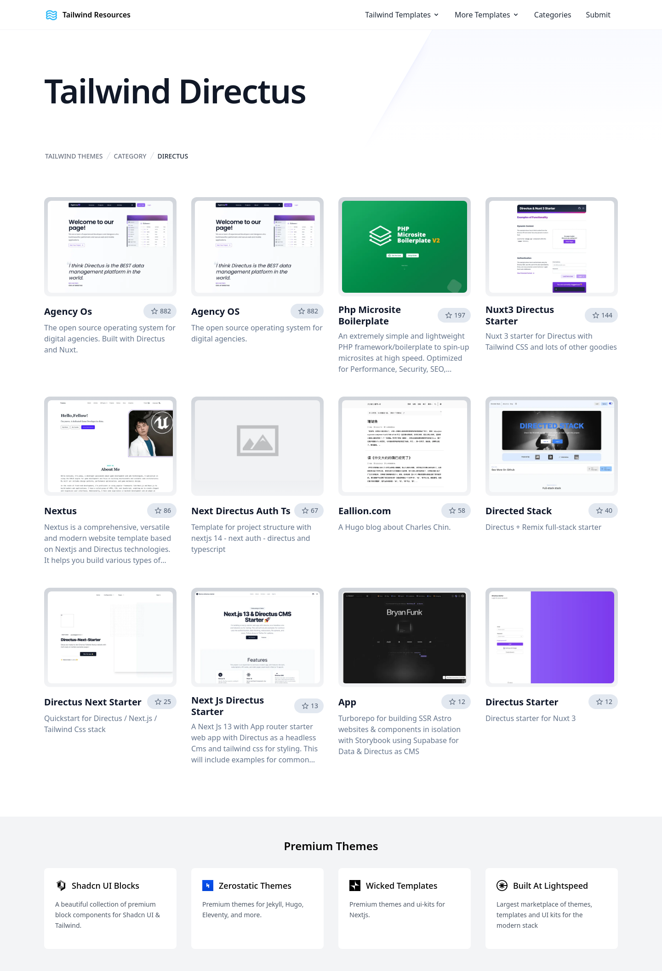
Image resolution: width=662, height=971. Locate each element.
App (347, 702)
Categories (552, 15)
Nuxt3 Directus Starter (519, 315)
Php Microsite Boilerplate (369, 315)
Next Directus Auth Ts (241, 511)
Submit (598, 15)
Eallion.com (364, 511)
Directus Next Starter (93, 702)
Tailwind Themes (74, 156)
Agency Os (68, 311)
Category (130, 156)
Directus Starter (522, 702)
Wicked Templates (401, 885)
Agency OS (215, 311)
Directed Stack (518, 511)
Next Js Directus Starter (227, 706)
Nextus (60, 511)
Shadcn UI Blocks (105, 885)
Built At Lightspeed (550, 885)
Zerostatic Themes (255, 885)
